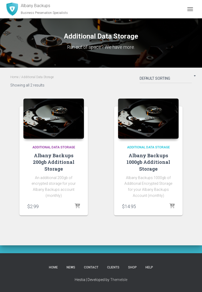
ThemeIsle (118, 280)
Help (149, 267)
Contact (91, 267)
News (71, 267)
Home (14, 77)
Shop (132, 267)
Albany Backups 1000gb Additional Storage (148, 162)
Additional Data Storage (53, 147)
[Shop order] (166, 79)
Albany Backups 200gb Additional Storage (53, 162)
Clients (113, 267)
